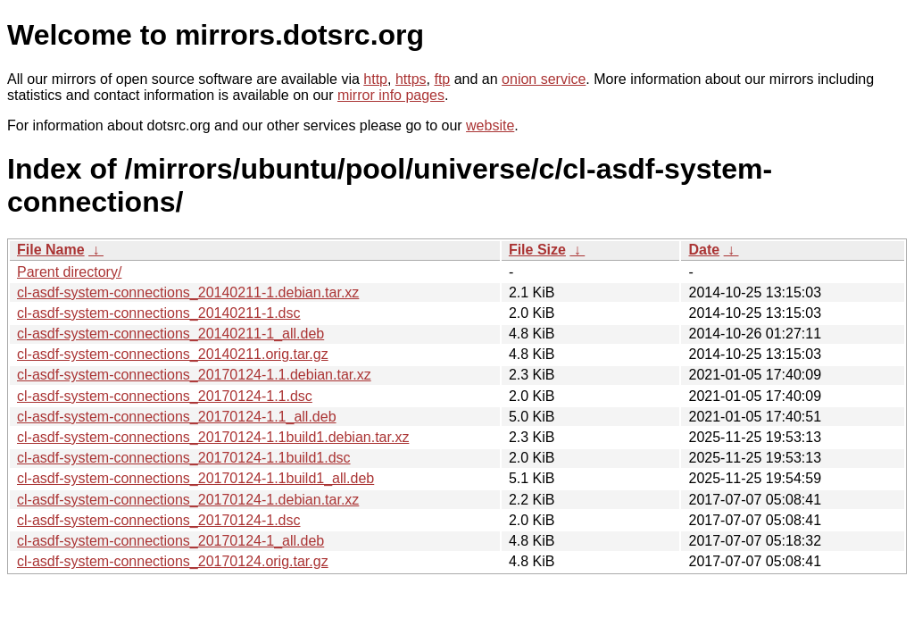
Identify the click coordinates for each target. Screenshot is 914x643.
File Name (51, 249)
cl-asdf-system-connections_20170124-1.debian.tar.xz (188, 499)
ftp (442, 79)
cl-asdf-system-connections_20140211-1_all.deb (170, 333)
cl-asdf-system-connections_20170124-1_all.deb (170, 540)
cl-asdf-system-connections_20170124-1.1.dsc (164, 396)
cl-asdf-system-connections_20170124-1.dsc (159, 520)
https (411, 79)
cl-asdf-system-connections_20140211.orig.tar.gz (172, 354)
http (375, 79)
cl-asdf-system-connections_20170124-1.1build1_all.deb (195, 478)
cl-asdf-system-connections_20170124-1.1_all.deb (177, 416)
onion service (544, 79)
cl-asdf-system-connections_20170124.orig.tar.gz (172, 561)
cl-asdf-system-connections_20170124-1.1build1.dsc (184, 457)
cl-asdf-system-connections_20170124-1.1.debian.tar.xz (194, 374)
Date (703, 249)
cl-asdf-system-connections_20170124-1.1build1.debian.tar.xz (213, 437)
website (490, 125)
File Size (537, 249)
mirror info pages (391, 95)
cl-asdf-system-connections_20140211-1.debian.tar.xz (188, 292)
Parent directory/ (69, 272)
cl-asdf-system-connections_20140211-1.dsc (159, 313)
